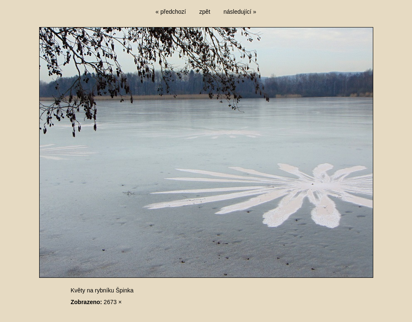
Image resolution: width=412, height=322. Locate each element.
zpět (204, 11)
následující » (240, 11)
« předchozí (170, 11)
